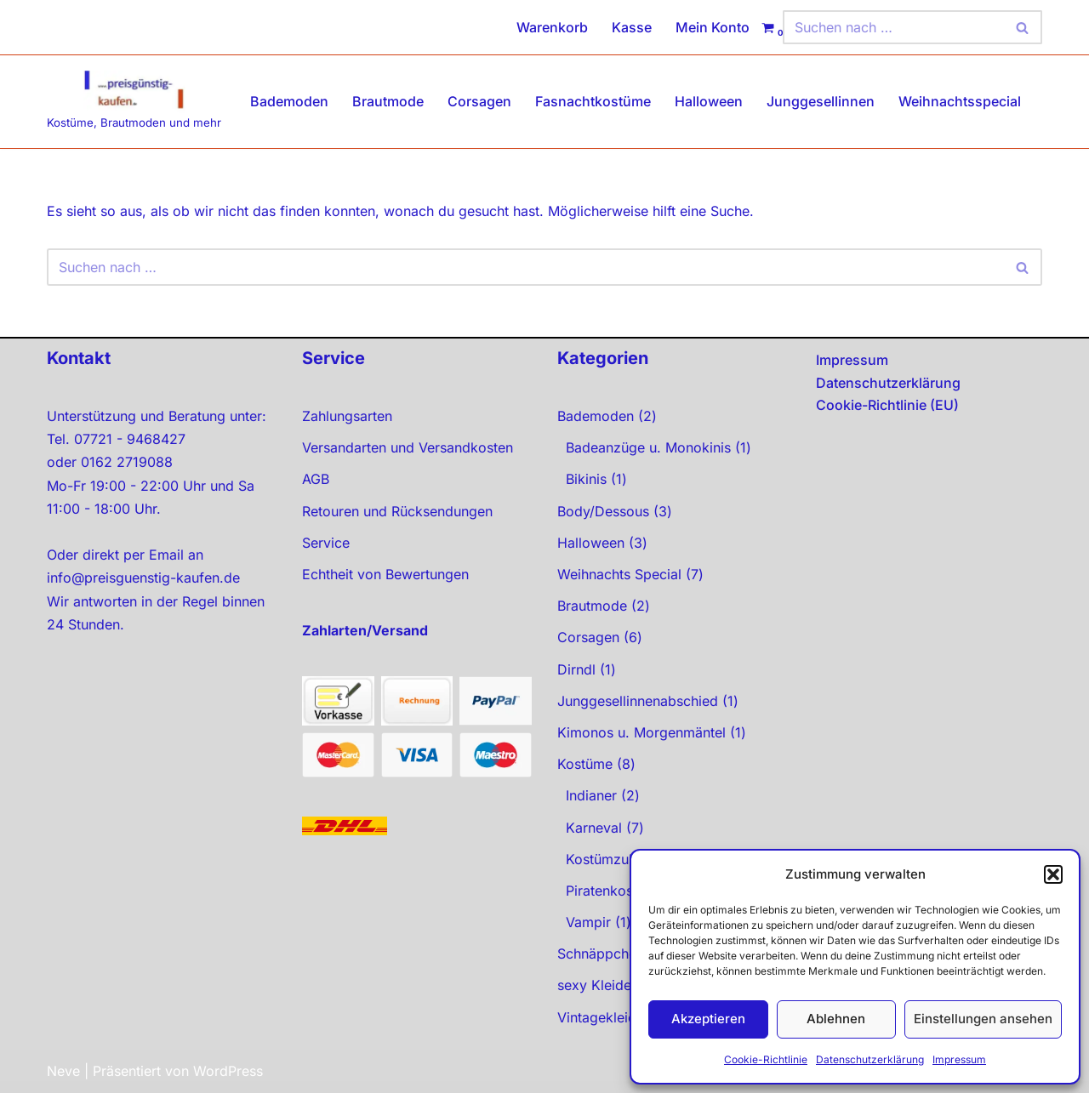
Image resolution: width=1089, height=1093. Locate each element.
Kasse (632, 27)
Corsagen (479, 101)
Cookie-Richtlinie (765, 1059)
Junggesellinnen (821, 101)
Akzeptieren (708, 1018)
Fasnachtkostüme (593, 101)
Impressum (959, 1059)
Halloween (709, 101)
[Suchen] (893, 27)
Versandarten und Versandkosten (407, 447)
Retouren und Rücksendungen (397, 511)
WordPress (228, 1070)
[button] (1053, 874)
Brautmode (388, 101)
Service (326, 542)
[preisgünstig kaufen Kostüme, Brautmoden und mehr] (134, 102)
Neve (63, 1070)
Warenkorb (552, 27)
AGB (315, 478)
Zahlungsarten (347, 415)
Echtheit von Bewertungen (385, 574)
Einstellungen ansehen (983, 1018)
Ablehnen (836, 1018)
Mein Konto (713, 27)
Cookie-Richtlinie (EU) (887, 404)
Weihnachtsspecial (959, 101)
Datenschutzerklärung (870, 1059)
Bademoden (289, 101)
